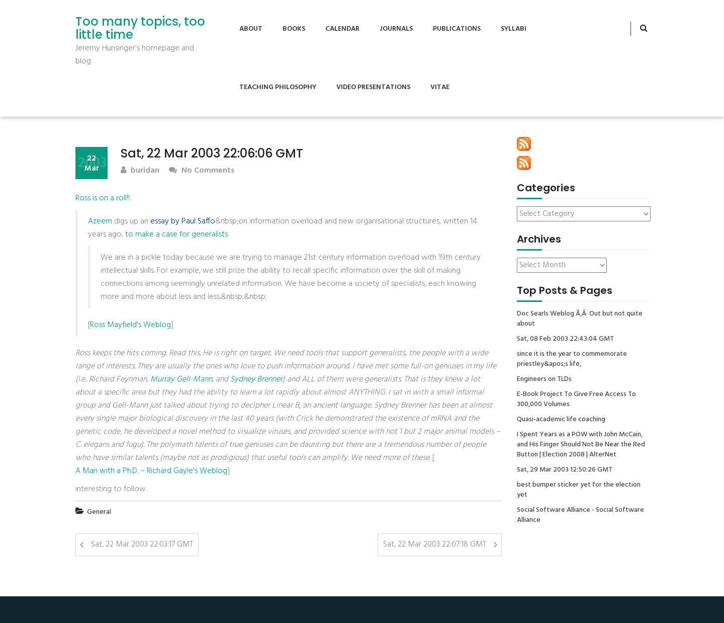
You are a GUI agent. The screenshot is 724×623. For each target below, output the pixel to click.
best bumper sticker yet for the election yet (579, 490)
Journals (396, 29)
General (99, 512)
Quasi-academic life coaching (561, 420)
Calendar (342, 29)
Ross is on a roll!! (102, 198)
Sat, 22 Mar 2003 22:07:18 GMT (434, 544)
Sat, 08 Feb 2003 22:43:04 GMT (565, 339)
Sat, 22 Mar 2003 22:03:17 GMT (142, 544)
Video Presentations (373, 87)
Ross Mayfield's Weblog (130, 325)
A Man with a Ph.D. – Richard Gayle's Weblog (151, 471)
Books (294, 29)
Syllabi (513, 29)
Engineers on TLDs (544, 379)
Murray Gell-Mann (181, 379)
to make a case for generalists (176, 234)
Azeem (100, 221)
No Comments (201, 171)
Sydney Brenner (256, 379)
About (250, 29)
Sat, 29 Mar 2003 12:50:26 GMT (564, 470)
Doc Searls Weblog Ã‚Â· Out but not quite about (580, 319)
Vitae (439, 87)
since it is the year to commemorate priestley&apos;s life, (572, 359)
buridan (140, 171)
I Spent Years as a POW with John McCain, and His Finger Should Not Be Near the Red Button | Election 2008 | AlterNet (581, 445)
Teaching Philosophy (277, 87)
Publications (457, 29)
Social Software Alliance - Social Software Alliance (580, 515)
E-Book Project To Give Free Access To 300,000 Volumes (576, 400)
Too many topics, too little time (140, 28)
